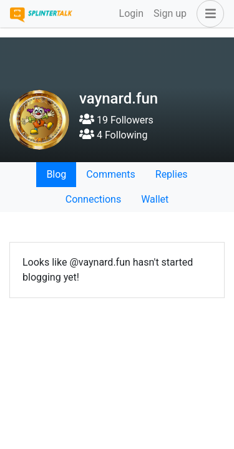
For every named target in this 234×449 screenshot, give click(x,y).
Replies (171, 174)
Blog (56, 174)
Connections (93, 199)
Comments (110, 174)
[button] (208, 13)
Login (131, 13)
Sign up (170, 13)
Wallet (154, 199)
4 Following (113, 135)
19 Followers (116, 120)
